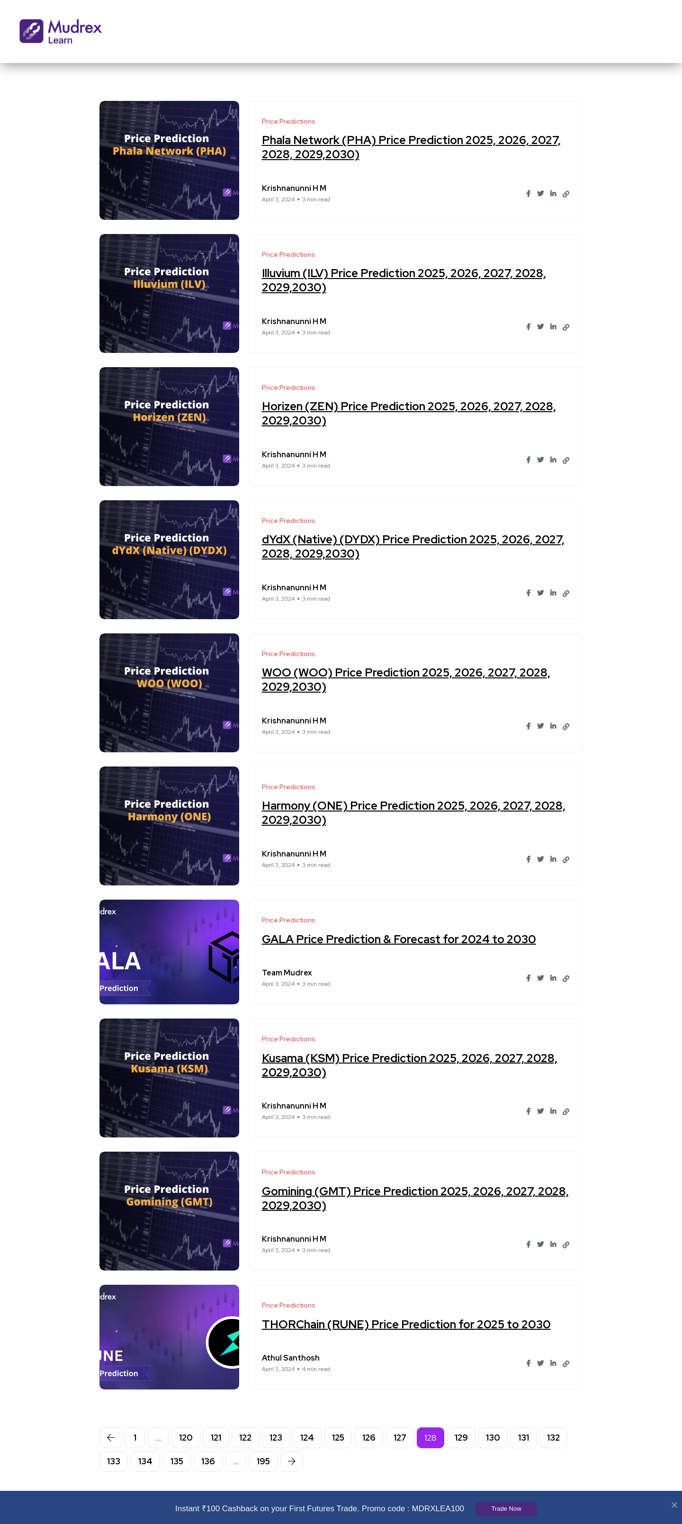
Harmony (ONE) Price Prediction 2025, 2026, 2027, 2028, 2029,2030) (415, 812)
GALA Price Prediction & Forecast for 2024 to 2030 (400, 938)
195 (263, 1461)
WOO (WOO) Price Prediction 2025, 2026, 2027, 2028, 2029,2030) (407, 679)
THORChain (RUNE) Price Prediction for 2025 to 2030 (407, 1324)
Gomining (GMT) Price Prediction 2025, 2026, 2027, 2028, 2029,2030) (400, 1197)
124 (307, 1437)
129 (461, 1437)
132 (553, 1437)
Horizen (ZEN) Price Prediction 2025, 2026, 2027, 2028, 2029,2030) (410, 413)
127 (400, 1437)
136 (208, 1461)
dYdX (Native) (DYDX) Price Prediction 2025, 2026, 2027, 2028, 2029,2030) (414, 546)
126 (369, 1437)
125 (338, 1437)
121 (216, 1437)
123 (275, 1437)
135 (176, 1461)
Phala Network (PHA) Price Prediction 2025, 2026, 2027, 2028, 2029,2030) (412, 147)
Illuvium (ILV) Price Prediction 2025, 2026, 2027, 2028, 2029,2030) (405, 280)
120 (186, 1437)
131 (523, 1437)
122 (245, 1437)
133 (113, 1461)
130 (493, 1437)
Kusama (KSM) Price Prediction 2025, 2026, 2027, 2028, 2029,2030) (411, 1064)
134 (145, 1461)
